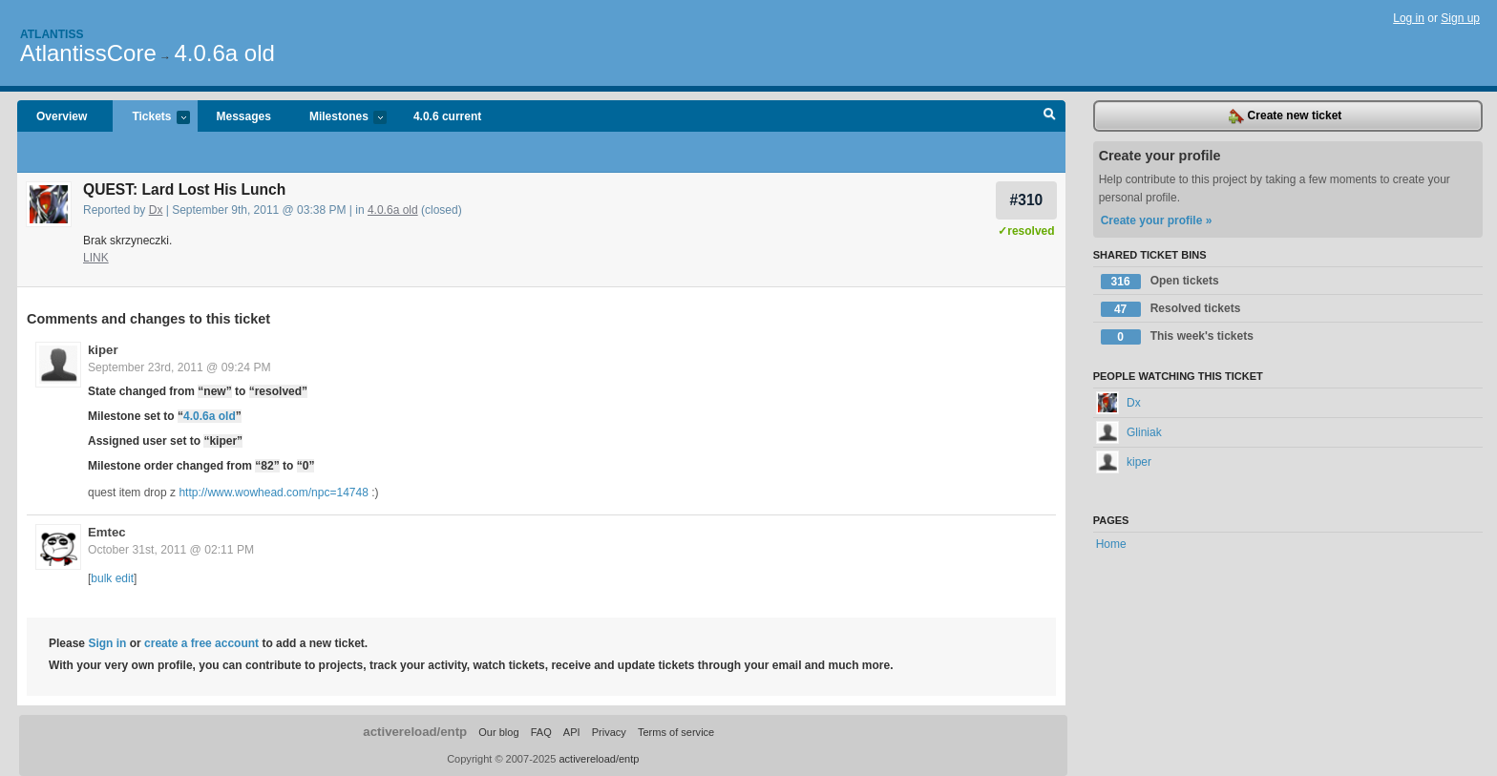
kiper (103, 350)
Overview (61, 116)
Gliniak (1129, 432)
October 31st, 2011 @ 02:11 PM (171, 549)
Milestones (338, 118)
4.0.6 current (447, 116)
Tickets (151, 118)
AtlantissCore (88, 53)
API (571, 732)
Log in (1408, 18)
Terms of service (676, 732)
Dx (156, 210)
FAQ (541, 732)
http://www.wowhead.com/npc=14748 (273, 492)
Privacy (609, 732)
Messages (244, 116)
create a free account (201, 643)
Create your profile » (1156, 220)
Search (1049, 116)
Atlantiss (51, 34)
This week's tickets (1177, 337)
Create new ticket (1285, 116)
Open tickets (1160, 281)
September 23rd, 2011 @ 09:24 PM (179, 367)
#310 (1027, 200)
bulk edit (112, 578)
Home (1111, 544)
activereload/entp (415, 731)
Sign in (107, 643)
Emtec (107, 532)
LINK (96, 257)
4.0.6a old (224, 53)
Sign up (1460, 18)
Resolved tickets (1171, 309)
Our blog (498, 732)
